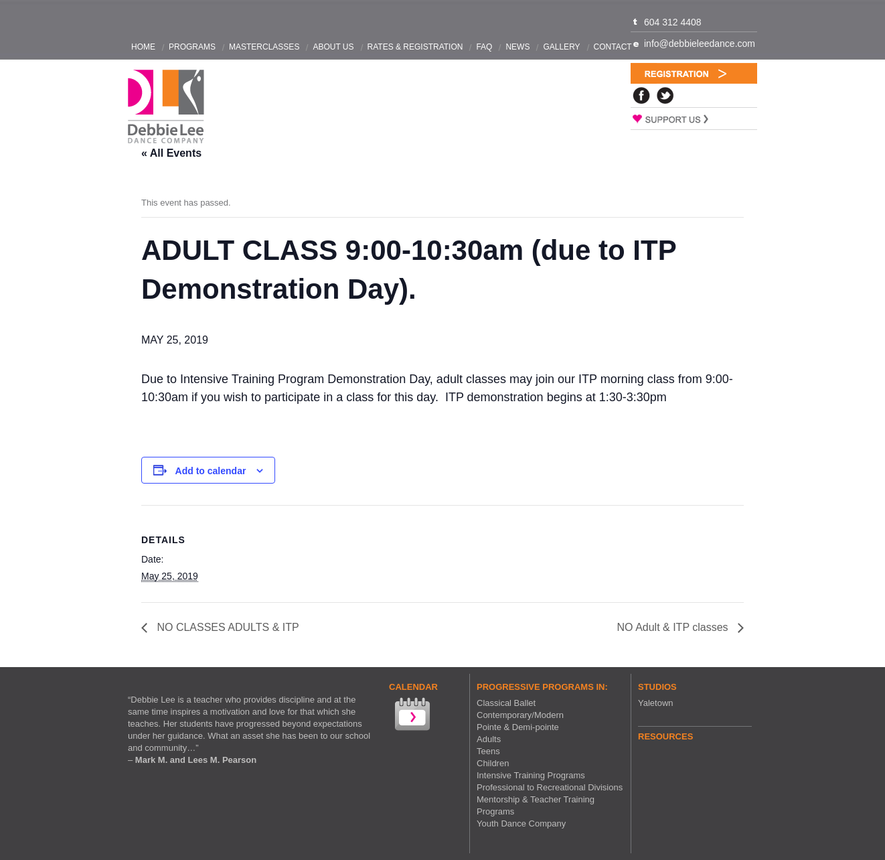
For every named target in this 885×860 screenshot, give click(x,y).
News (517, 47)
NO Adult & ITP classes (674, 627)
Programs (192, 47)
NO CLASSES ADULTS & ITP (226, 627)
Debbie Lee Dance (166, 107)
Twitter (665, 95)
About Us (333, 47)
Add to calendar (210, 470)
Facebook (641, 95)
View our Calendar (411, 715)
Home (143, 47)
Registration (694, 73)
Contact (613, 47)
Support (694, 118)
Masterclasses (264, 47)
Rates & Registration (415, 47)
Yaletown (655, 703)
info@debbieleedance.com (699, 43)
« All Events (171, 153)
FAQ (484, 47)
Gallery (561, 47)
